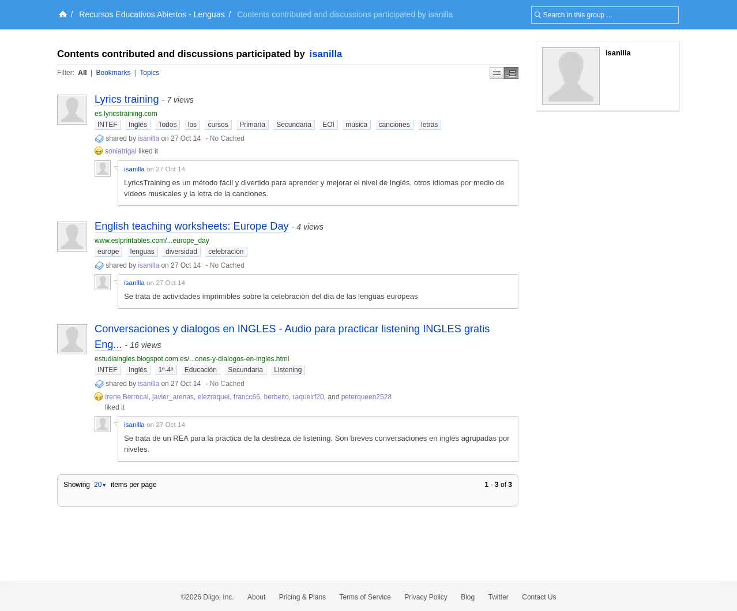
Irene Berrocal (126, 397)
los (192, 125)
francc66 (247, 397)
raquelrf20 (308, 397)
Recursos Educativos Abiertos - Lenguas (151, 14)
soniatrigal (121, 151)
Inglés (138, 125)
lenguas (142, 252)
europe (108, 252)
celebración (225, 252)
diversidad (181, 252)
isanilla (326, 53)
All (82, 73)
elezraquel (214, 397)
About (256, 597)
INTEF (107, 125)
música (356, 125)
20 (100, 485)
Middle (511, 73)
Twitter (498, 597)
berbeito (276, 397)
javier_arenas (173, 397)
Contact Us (539, 597)
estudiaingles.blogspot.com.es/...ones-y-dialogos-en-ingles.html (192, 359)
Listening (288, 370)
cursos (218, 125)
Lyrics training (127, 99)
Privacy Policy (426, 597)
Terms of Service (364, 597)
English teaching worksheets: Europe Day (192, 226)
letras (429, 125)
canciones (394, 125)
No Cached (227, 138)
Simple (497, 73)
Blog (468, 597)
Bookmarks (113, 73)
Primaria (252, 125)
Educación (201, 370)
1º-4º (165, 370)
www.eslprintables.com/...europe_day (152, 241)
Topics (149, 73)
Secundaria (293, 125)
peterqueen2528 (366, 397)
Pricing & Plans (302, 597)
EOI (328, 125)
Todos (167, 125)
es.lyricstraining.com (126, 114)
